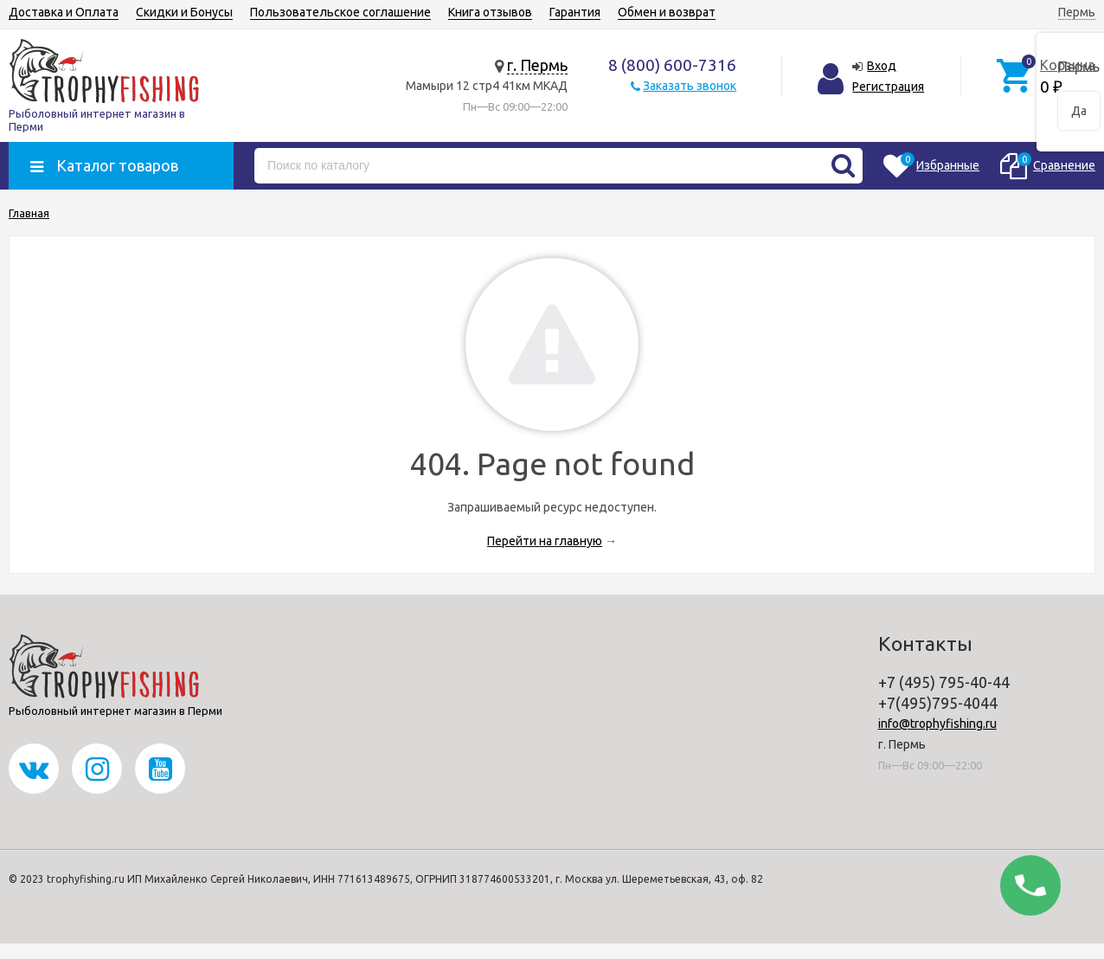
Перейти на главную (544, 541)
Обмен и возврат (667, 12)
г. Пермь (537, 65)
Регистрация (888, 86)
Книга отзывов (490, 12)
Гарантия (574, 12)
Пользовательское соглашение (340, 12)
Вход (881, 66)
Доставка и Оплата (64, 12)
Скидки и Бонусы (184, 12)
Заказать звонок (689, 86)
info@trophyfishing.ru (937, 724)
